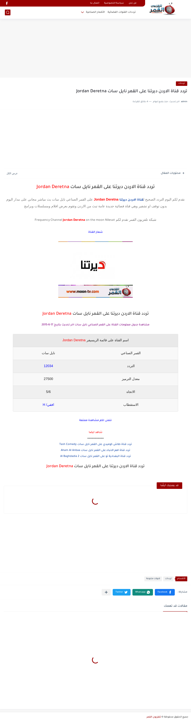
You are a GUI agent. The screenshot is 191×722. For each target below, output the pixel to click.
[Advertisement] (95, 48)
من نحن (132, 3)
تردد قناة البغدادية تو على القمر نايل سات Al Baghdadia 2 (95, 456)
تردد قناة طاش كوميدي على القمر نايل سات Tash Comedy (95, 444)
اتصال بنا (94, 3)
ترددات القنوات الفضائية (122, 12)
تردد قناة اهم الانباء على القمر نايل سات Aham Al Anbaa (95, 450)
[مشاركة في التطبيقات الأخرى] (106, 592)
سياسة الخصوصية (114, 3)
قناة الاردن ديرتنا (131, 200)
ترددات (181, 83)
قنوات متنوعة (153, 579)
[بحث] (7, 12)
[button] (165, 592)
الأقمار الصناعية (95, 12)
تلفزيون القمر (154, 717)
